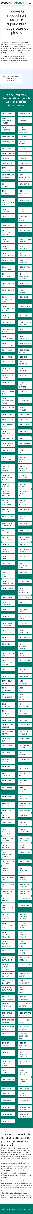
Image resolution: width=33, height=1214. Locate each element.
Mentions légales (16, 1211)
